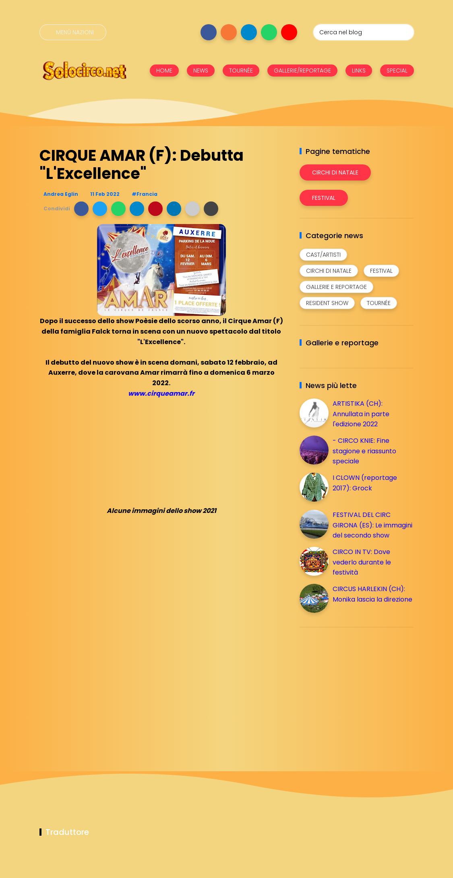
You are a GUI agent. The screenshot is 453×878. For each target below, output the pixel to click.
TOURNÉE (241, 70)
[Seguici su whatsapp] (269, 32)
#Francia (144, 194)
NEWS (200, 70)
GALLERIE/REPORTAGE (302, 70)
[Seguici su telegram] (249, 32)
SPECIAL (397, 70)
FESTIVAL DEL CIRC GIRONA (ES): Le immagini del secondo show (372, 525)
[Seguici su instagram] (229, 32)
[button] (81, 208)
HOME (164, 70)
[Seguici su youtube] (289, 32)
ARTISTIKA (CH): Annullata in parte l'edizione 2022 (361, 414)
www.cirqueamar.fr (161, 393)
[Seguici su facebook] (209, 32)
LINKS (359, 70)
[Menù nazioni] (72, 32)
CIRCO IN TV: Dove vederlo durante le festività (362, 562)
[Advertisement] (360, 689)
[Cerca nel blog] (363, 32)
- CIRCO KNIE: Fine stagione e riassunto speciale (364, 451)
